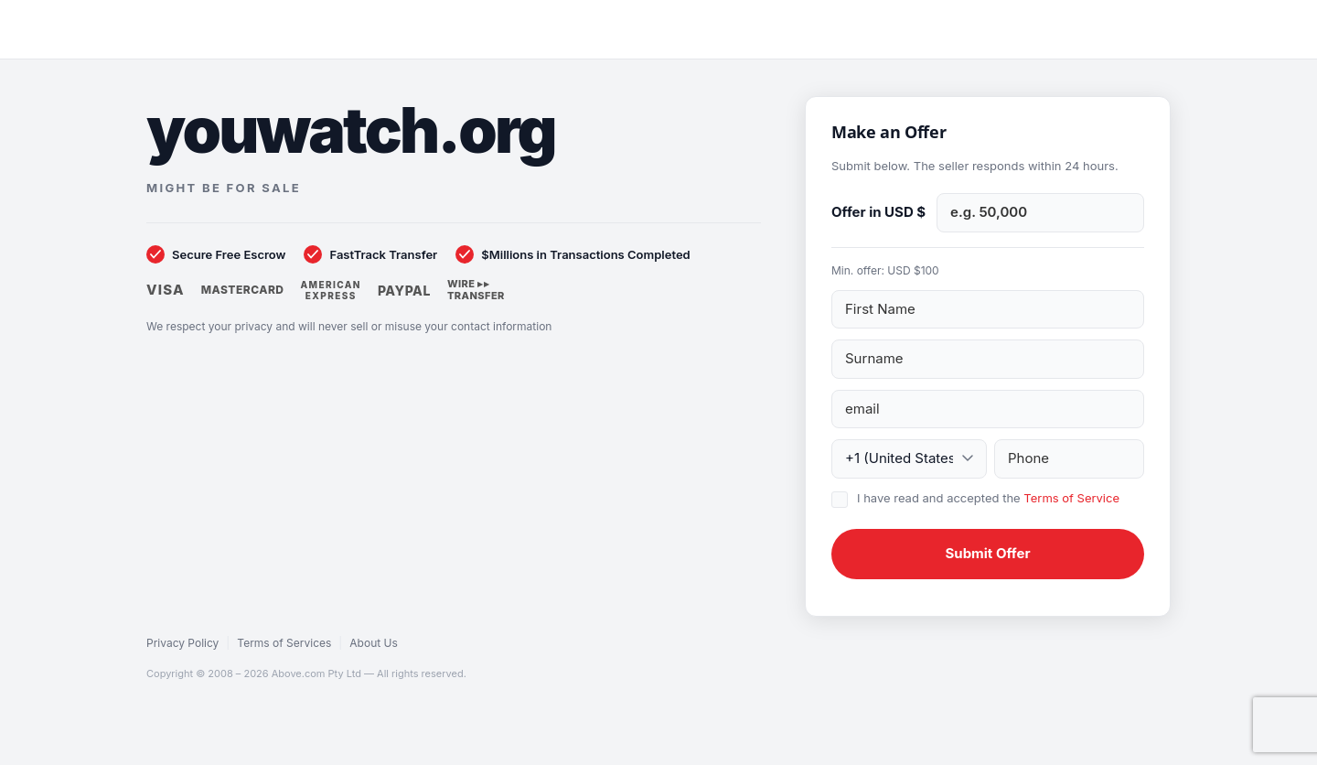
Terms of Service (1071, 497)
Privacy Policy (182, 643)
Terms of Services (284, 643)
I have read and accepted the (988, 497)
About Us (373, 643)
